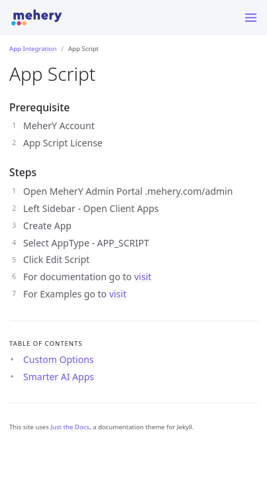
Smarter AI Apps (58, 376)
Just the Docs (69, 427)
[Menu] (251, 17)
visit (142, 276)
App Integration (32, 48)
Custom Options (58, 359)
